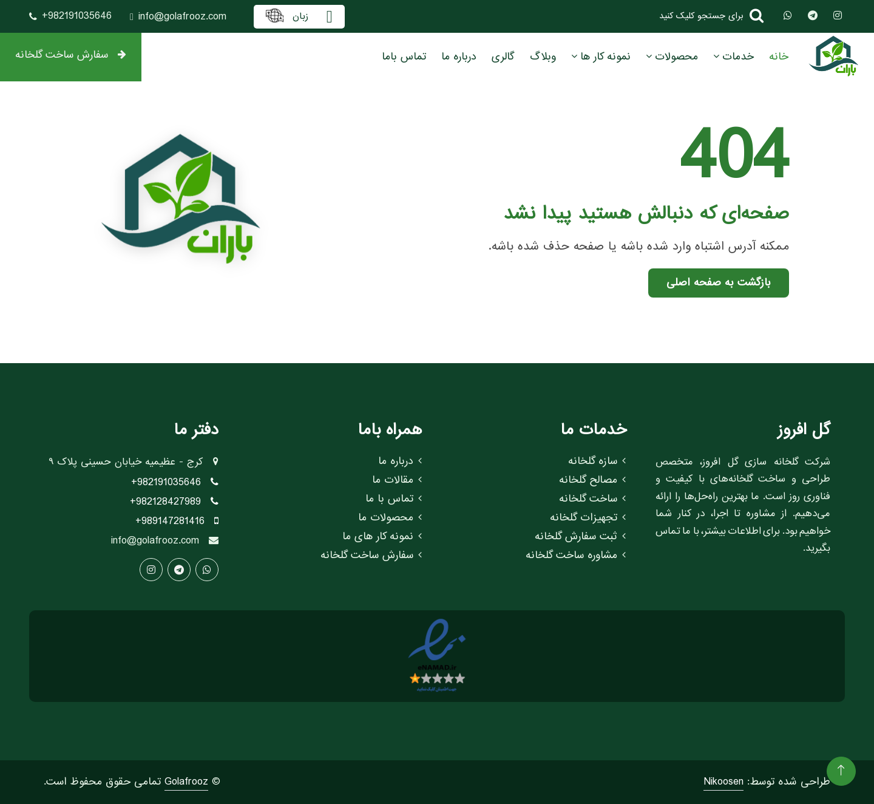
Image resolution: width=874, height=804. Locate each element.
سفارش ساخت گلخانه (70, 55)
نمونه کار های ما (382, 537)
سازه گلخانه (597, 461)
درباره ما (458, 57)
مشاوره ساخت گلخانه (576, 556)
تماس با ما (393, 499)
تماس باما (404, 57)
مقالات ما (397, 480)
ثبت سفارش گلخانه (580, 537)
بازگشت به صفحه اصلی (718, 282)
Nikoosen (723, 782)
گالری (503, 57)
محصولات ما (390, 518)
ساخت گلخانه (592, 499)
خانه (778, 57)
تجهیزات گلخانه (588, 518)
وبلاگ (543, 57)
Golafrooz (186, 782)
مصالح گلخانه (592, 480)
